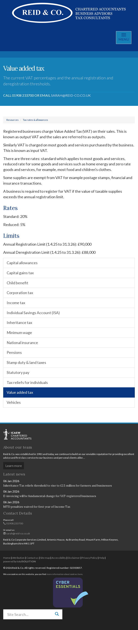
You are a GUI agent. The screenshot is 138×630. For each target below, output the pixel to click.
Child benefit (17, 282)
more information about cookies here (64, 574)
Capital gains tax (20, 272)
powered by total (19, 561)
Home (6, 557)
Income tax (16, 302)
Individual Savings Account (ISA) (33, 312)
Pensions (14, 352)
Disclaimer (74, 557)
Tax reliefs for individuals (27, 382)
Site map (45, 557)
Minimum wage (19, 332)
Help (101, 557)
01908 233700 (13, 523)
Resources (12, 119)
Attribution (18, 557)
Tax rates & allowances (35, 119)
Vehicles (14, 402)
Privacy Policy (89, 557)
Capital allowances (22, 262)
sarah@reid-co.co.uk (71, 95)
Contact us (32, 557)
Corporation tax (20, 292)
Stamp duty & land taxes (26, 362)
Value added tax (20, 392)
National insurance (22, 342)
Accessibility (58, 557)
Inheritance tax (19, 322)
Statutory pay (18, 372)
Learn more (13, 466)
